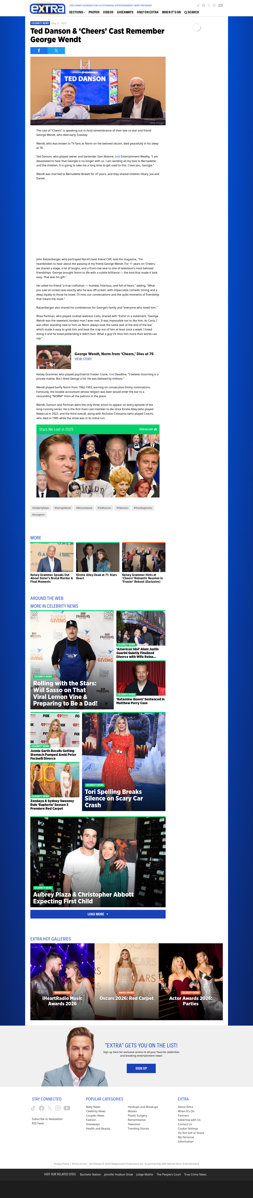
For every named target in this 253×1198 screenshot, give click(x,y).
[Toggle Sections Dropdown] (77, 12)
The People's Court (169, 1174)
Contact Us (185, 1124)
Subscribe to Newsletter (47, 1119)
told (117, 156)
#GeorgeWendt (63, 507)
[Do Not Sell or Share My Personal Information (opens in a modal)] (193, 1137)
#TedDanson (104, 507)
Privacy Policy (61, 1163)
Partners (183, 1115)
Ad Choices (95, 1163)
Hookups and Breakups (143, 1107)
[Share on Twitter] (56, 50)
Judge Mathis (144, 1174)
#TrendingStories (143, 507)
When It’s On (186, 1111)
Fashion (91, 1120)
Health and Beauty (98, 1128)
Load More (98, 914)
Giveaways (93, 1124)
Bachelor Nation (90, 1174)
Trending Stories (138, 1128)
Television (134, 1124)
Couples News (95, 1115)
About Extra (185, 1107)
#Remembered (84, 507)
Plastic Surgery (137, 1115)
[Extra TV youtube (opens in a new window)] (220, 5)
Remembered (136, 1120)
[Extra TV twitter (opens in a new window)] (208, 5)
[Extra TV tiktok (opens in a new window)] (198, 5)
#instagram (38, 514)
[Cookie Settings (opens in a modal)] (188, 1128)
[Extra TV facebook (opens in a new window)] (203, 5)
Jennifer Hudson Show (118, 1174)
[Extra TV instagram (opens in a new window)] (214, 5)
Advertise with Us (189, 1120)
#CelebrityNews (40, 507)
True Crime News (195, 1174)
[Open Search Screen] (192, 12)
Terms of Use (79, 1163)
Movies (132, 1111)
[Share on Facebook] (39, 50)
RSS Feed (38, 1123)
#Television (122, 507)
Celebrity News (40, 23)
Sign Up (141, 1068)
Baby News (93, 1107)
